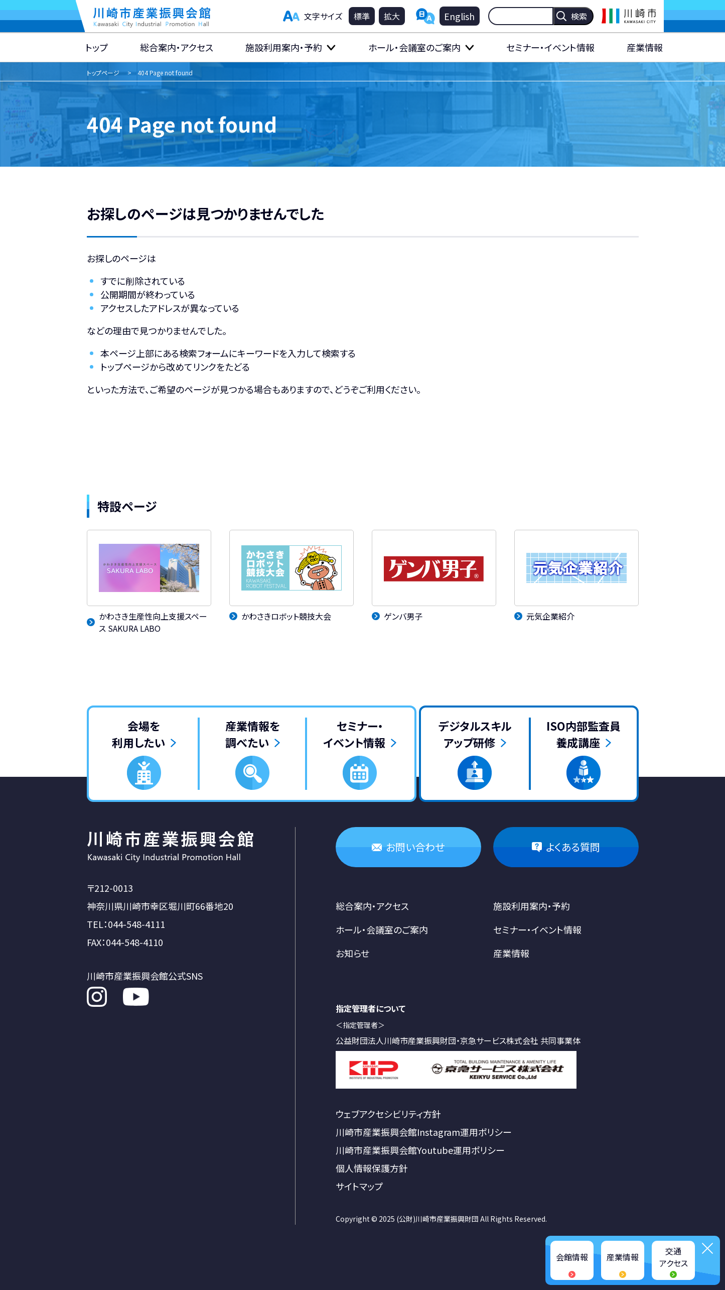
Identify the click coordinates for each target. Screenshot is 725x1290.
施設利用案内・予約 (283, 47)
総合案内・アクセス (176, 47)
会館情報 (572, 1257)
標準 (362, 16)
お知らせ (352, 953)
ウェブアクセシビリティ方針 (388, 1113)
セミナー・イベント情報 (550, 47)
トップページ (103, 72)
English (459, 16)
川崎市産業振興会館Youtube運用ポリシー (420, 1149)
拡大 (392, 16)
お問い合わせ (415, 847)
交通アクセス (673, 1257)
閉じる (707, 1248)
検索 (579, 16)
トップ (96, 47)
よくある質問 (573, 847)
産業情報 (645, 47)
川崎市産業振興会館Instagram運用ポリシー (424, 1131)
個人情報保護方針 (372, 1168)
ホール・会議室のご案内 (414, 47)
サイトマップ (359, 1186)
